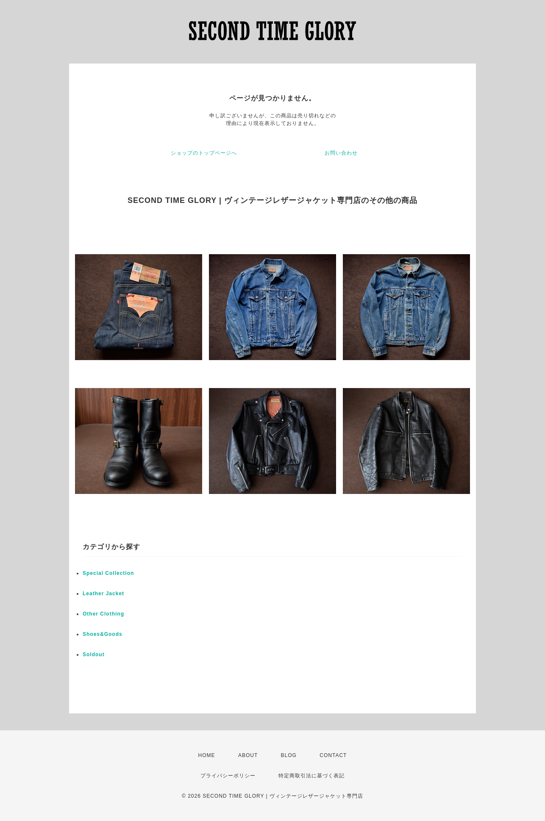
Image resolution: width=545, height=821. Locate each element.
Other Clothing (103, 614)
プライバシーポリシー (228, 776)
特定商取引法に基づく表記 (311, 776)
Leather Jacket (103, 593)
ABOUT (248, 755)
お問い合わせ (341, 153)
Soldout (94, 654)
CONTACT (333, 755)
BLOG (289, 755)
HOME (206, 755)
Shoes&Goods (102, 634)
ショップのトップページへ (204, 153)
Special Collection (108, 573)
